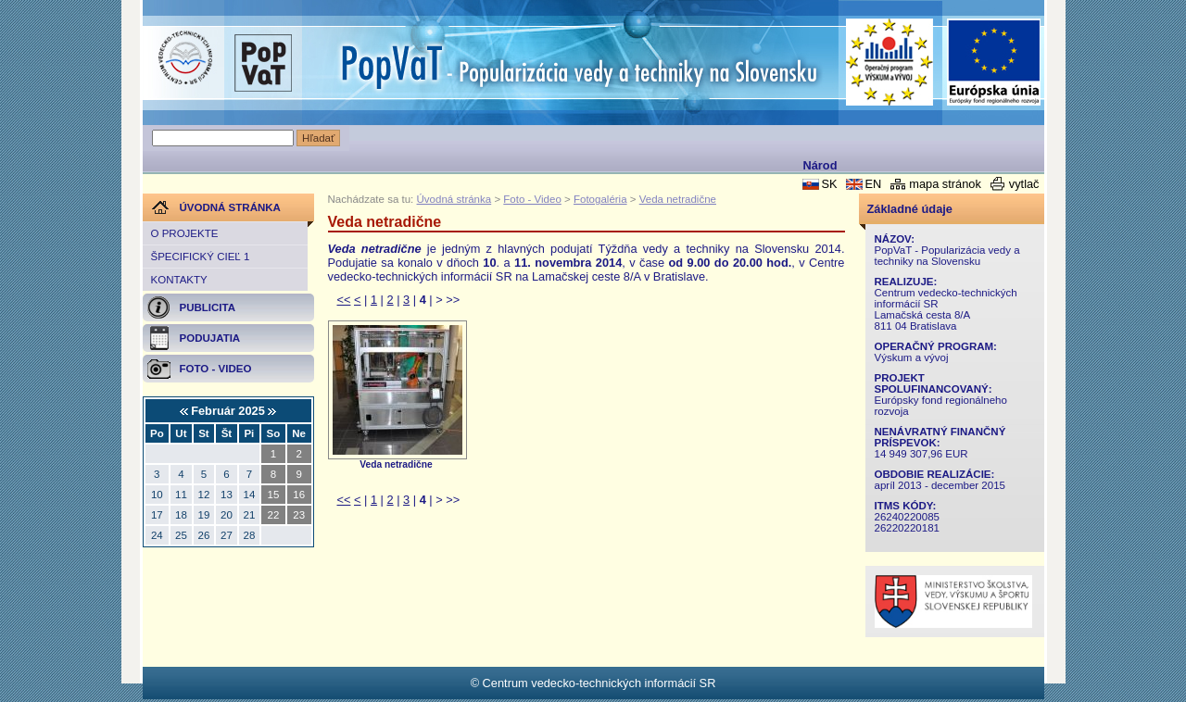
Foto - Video (532, 199)
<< (344, 300)
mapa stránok (945, 184)
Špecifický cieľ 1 (200, 256)
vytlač (1024, 184)
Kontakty (179, 279)
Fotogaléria (600, 199)
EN (872, 184)
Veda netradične (677, 199)
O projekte (185, 233)
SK (829, 184)
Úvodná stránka (454, 199)
